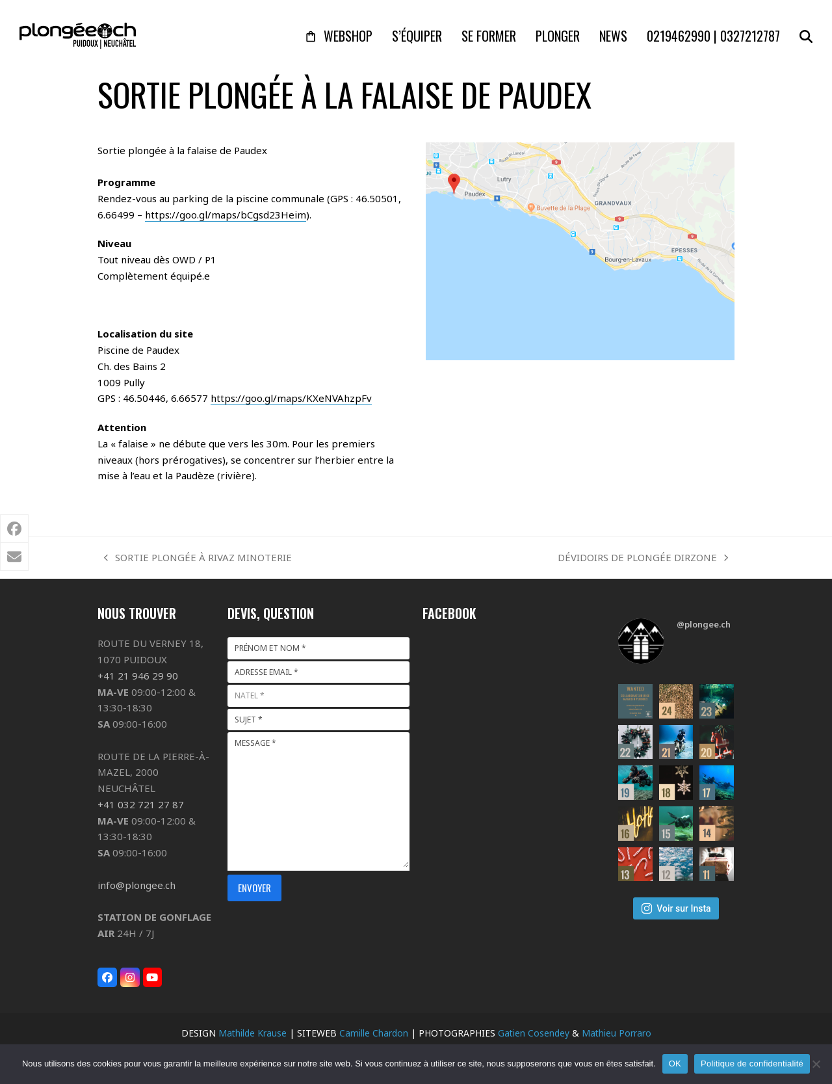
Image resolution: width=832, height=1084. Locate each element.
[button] (806, 36)
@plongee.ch (704, 624)
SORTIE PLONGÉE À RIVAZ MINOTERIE (198, 558)
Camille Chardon (373, 1033)
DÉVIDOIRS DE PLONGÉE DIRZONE (643, 558)
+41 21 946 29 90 (138, 675)
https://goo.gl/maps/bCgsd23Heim (225, 214)
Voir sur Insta (675, 908)
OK (675, 1063)
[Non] (815, 1063)
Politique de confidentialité (752, 1063)
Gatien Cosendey (533, 1033)
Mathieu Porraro (616, 1033)
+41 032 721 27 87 (141, 804)
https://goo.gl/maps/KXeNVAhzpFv (291, 397)
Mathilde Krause (252, 1033)
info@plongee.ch (137, 885)
